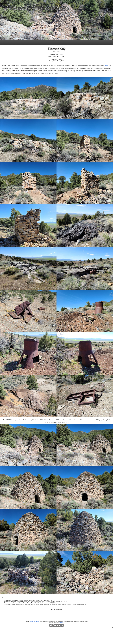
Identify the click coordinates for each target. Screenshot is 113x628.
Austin (106, 65)
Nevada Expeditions (34, 621)
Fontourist (61, 622)
